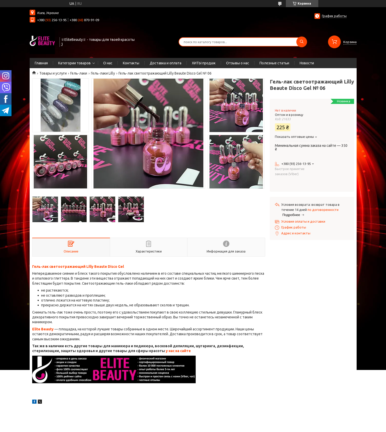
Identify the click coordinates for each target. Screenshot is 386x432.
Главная (41, 63)
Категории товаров (74, 63)
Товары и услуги (53, 73)
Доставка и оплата (165, 63)
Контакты (131, 63)
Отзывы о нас (237, 63)
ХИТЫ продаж (204, 63)
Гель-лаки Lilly (103, 73)
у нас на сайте (178, 351)
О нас (107, 63)
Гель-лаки (78, 73)
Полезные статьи (274, 63)
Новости (307, 63)
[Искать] (301, 42)
